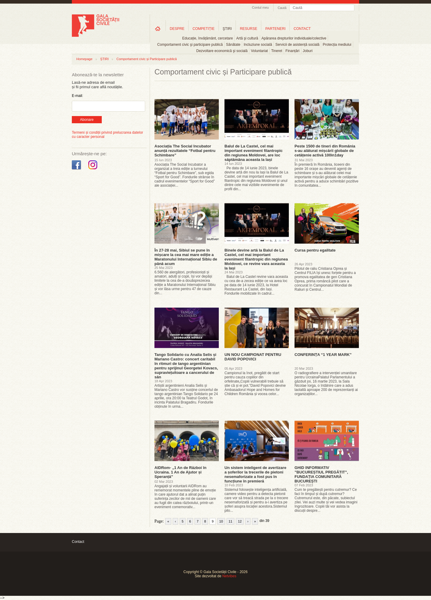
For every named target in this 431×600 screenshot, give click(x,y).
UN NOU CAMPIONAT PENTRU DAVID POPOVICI (252, 356)
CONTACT (302, 29)
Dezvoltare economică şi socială (222, 51)
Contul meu (260, 7)
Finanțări (293, 51)
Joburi (308, 51)
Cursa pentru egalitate (315, 250)
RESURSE (248, 29)
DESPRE (177, 29)
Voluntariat (259, 51)
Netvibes (229, 576)
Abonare (86, 120)
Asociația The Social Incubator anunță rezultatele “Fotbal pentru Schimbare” (185, 150)
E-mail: (77, 96)
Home (157, 28)
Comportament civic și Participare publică (146, 59)
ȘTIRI (104, 59)
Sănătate (233, 44)
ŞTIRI (227, 29)
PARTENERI (275, 29)
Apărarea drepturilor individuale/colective (294, 38)
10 (221, 521)
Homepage (84, 59)
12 (240, 521)
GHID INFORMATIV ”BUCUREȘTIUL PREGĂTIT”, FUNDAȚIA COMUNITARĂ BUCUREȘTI (321, 474)
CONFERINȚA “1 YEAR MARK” (323, 354)
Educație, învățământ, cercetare (207, 38)
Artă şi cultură (247, 38)
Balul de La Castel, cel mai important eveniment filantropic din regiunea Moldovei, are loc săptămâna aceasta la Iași (253, 153)
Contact (78, 542)
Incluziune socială (258, 44)
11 (230, 521)
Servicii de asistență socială (297, 44)
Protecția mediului (337, 44)
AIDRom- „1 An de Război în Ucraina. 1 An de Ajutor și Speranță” (180, 472)
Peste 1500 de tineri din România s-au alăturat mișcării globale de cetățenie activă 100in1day (325, 150)
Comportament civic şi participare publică (190, 44)
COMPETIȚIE (203, 29)
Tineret (276, 51)
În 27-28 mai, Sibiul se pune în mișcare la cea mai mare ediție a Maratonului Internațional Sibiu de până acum (185, 257)
